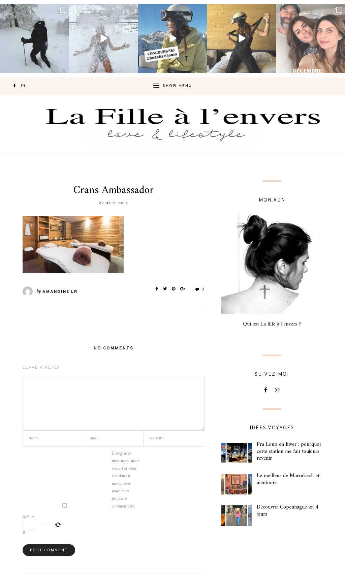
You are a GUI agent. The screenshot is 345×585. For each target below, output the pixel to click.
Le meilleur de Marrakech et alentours (288, 479)
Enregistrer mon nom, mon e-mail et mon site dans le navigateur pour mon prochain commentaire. (125, 480)
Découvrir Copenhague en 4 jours (287, 510)
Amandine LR (59, 292)
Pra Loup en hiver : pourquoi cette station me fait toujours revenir (289, 451)
